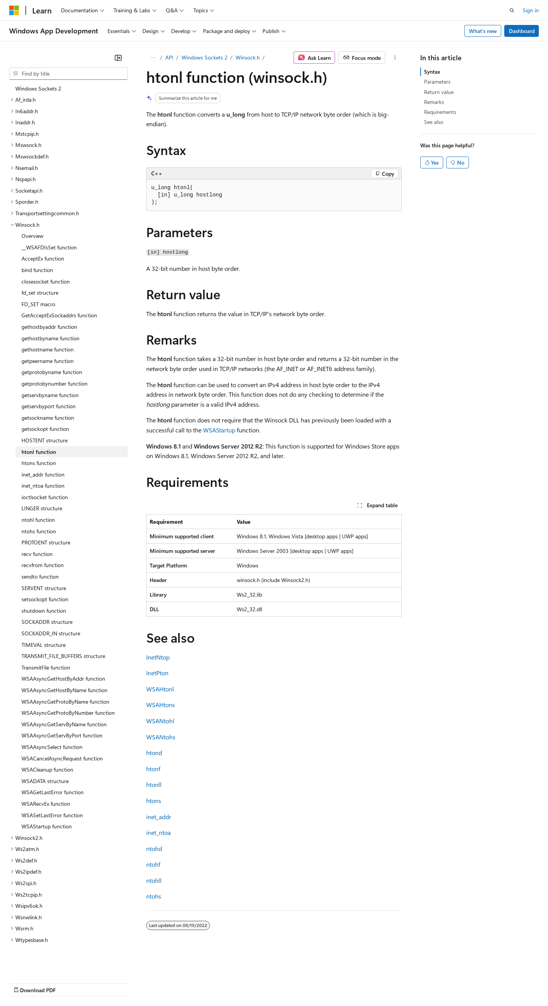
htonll (154, 784)
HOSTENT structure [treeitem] (44, 411)
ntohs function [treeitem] (38, 502)
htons (153, 801)
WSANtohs (160, 737)
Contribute (137, 982)
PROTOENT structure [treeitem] (45, 513)
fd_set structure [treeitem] (39, 263)
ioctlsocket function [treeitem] (44, 468)
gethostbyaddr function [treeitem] (49, 298)
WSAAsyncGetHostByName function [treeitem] (64, 661)
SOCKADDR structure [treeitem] (47, 593)
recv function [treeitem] (37, 525)
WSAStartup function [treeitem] (46, 797)
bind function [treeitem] (37, 241)
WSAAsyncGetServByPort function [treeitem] (61, 706)
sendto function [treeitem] (40, 547)
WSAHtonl (160, 689)
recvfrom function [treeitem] (42, 536)
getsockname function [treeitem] (47, 389)
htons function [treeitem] (38, 434)
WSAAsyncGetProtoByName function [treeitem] (65, 672)
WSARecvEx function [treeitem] (45, 774)
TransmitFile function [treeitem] (45, 638)
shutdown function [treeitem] (43, 581)
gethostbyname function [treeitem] (50, 309)
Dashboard (522, 31)
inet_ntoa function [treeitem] (42, 456)
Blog (104, 982)
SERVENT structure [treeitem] (43, 559)
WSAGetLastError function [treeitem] (52, 763)
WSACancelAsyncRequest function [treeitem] (62, 729)
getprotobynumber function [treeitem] (54, 354)
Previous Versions (69, 982)
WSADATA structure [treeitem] (45, 752)
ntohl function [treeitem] (38, 491)
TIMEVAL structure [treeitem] (43, 616)
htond (154, 753)
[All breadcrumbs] (153, 57)
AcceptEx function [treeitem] (42, 229)
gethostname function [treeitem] (47, 320)
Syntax (432, 71)
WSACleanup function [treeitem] (47, 740)
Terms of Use (280, 982)
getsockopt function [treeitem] (45, 400)
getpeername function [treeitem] (47, 332)
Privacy (167, 982)
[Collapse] (118, 57)
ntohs (153, 896)
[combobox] (68, 74)
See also (433, 121)
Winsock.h (248, 57)
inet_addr (158, 817)
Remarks (434, 102)
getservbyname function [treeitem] (50, 366)
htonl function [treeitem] (38, 423)
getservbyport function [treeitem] (48, 377)
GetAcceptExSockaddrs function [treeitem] (59, 286)
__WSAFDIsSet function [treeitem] (49, 218)
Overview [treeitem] (32, 207)
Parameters (437, 81)
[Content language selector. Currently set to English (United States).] (44, 964)
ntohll (154, 880)
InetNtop (158, 657)
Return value (439, 92)
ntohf (153, 864)
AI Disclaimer (24, 982)
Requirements (440, 111)
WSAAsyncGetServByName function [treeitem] (64, 695)
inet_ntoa (158, 832)
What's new (483, 31)
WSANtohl (160, 721)
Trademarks (318, 982)
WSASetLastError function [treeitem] (52, 786)
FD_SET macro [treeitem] (38, 275)
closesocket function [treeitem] (45, 252)
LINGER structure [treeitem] (41, 479)
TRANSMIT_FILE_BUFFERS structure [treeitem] (63, 627)
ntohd (154, 848)
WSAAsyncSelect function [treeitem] (52, 718)
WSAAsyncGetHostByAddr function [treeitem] (63, 649)
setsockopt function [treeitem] (44, 570)
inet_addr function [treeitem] (42, 445)
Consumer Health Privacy (220, 982)
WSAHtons (160, 705)
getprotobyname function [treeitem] (51, 343)
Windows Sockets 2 (205, 57)
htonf (153, 769)
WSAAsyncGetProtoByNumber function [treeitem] (68, 684)
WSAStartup (219, 430)
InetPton (157, 673)
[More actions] (395, 57)
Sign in (531, 10)
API (169, 57)
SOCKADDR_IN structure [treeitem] (50, 604)
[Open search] (512, 10)
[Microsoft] (14, 10)
